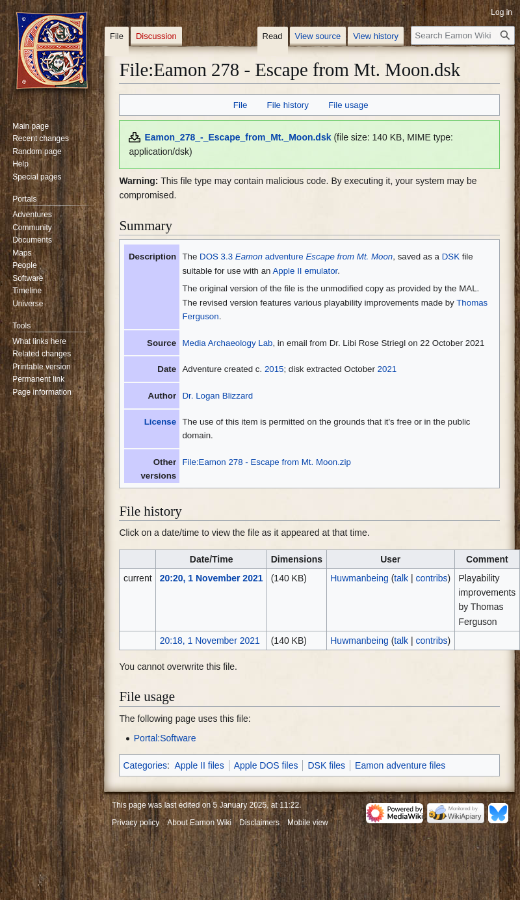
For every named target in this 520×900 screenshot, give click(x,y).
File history (288, 105)
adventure (284, 256)
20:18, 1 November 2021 (210, 640)
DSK (451, 256)
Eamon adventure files (400, 765)
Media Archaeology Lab (227, 343)
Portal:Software (165, 738)
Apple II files (199, 765)
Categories (145, 765)
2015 (274, 369)
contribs (432, 578)
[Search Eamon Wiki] (463, 35)
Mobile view (307, 822)
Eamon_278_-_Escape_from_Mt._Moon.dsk (237, 137)
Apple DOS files (266, 765)
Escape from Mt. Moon (349, 256)
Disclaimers (259, 822)
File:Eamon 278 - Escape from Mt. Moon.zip (266, 462)
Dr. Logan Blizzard (217, 396)
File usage (348, 105)
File (240, 105)
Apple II (287, 271)
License (160, 422)
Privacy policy (135, 822)
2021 (387, 369)
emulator (320, 271)
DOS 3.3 (216, 256)
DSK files (326, 765)
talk (401, 578)
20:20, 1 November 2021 (211, 578)
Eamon (249, 256)
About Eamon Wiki (199, 822)
